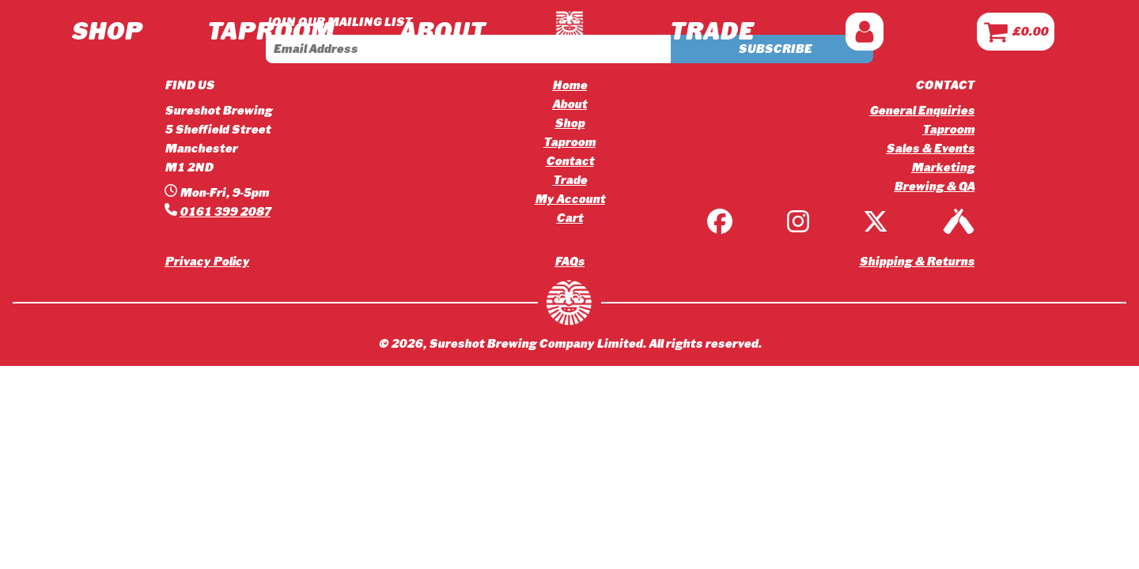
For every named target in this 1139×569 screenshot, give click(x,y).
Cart (569, 218)
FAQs (569, 261)
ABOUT (441, 31)
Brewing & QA (934, 186)
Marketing (942, 167)
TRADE (710, 31)
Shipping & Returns (916, 261)
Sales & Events (930, 148)
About (569, 104)
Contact (570, 161)
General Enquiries (921, 110)
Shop (106, 31)
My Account (570, 199)
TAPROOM (269, 31)
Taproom (569, 142)
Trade (570, 180)
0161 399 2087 (225, 211)
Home (569, 85)
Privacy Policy (207, 261)
